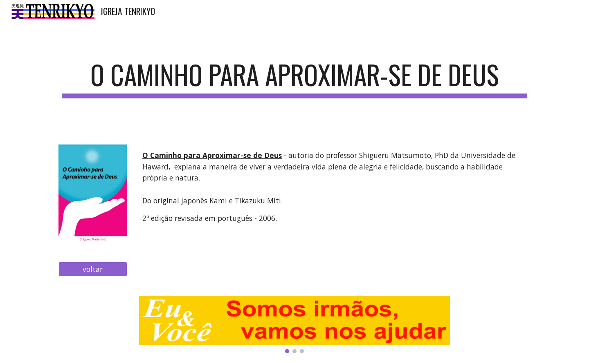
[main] (294, 79)
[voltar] (93, 269)
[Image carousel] (294, 324)
